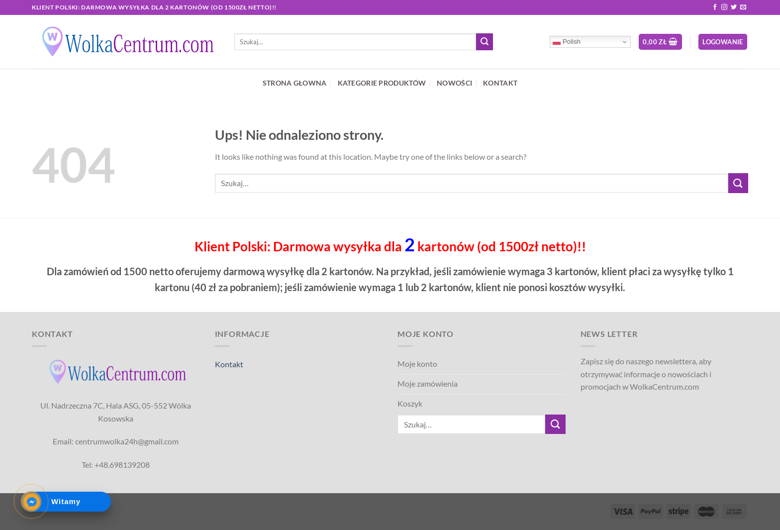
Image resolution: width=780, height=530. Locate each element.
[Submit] (484, 41)
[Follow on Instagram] (724, 7)
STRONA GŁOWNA (295, 83)
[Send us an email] (743, 7)
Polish (567, 42)
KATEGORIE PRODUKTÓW (382, 83)
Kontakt (229, 364)
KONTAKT (500, 83)
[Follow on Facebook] (715, 7)
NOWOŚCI (454, 83)
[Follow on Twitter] (734, 7)
